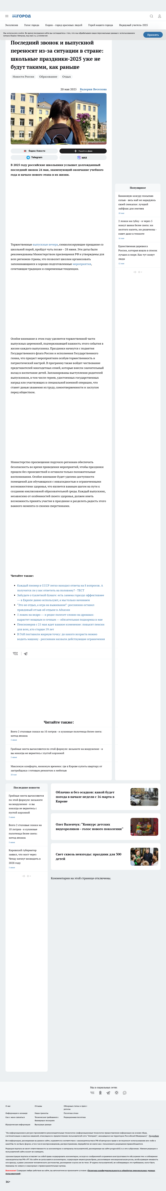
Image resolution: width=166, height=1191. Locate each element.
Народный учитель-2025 (133, 25)
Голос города (31, 25)
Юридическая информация (18, 1124)
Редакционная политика (75, 1117)
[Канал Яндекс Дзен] (83, 151)
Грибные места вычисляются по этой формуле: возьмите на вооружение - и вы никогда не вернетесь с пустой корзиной (59, 753)
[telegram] (27, 653)
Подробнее (154, 1136)
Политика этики (71, 1113)
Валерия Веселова (93, 89)
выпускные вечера (45, 244)
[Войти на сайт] (159, 16)
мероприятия (82, 264)
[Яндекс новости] (34, 151)
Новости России (23, 76)
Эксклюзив (11, 25)
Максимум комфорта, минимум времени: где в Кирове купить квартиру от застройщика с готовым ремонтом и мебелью (59, 771)
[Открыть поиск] (151, 16)
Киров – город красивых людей (63, 25)
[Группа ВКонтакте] (92, 1093)
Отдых (66, 76)
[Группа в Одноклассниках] (100, 1093)
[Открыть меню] (7, 16)
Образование (48, 76)
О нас (8, 1106)
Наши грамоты (41, 1113)
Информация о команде (16, 1113)
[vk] (15, 653)
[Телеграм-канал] (34, 157)
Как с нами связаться (15, 1117)
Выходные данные (43, 1124)
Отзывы (38, 1106)
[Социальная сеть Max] (83, 157)
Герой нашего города (100, 25)
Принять (153, 34)
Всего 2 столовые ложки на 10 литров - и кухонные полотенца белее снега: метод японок (59, 736)
